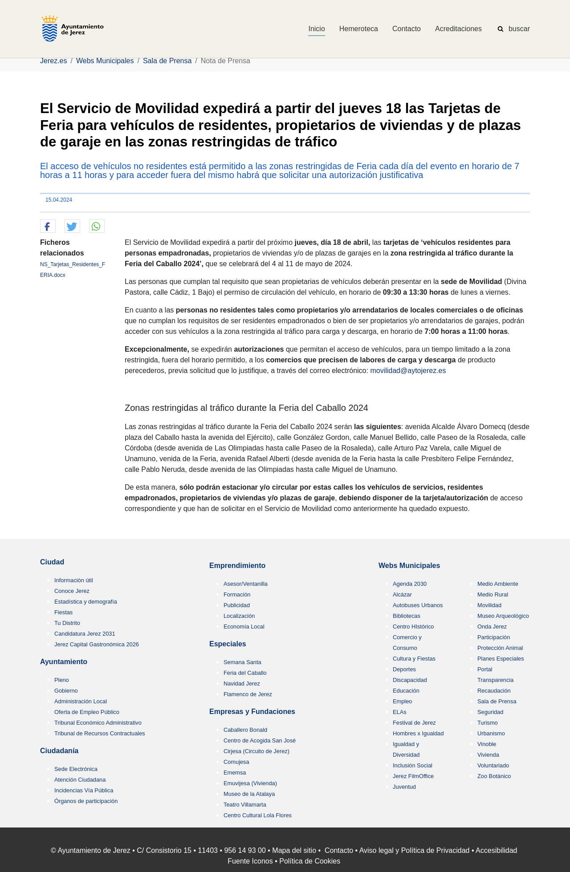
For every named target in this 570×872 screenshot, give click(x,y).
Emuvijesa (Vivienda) (250, 783)
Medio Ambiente (497, 583)
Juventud (404, 786)
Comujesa (236, 761)
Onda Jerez (492, 626)
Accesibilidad (496, 850)
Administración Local (80, 701)
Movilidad (489, 605)
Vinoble (486, 744)
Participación (493, 637)
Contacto (339, 850)
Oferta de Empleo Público (86, 712)
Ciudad (52, 562)
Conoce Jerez (72, 591)
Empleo (402, 701)
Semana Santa (242, 662)
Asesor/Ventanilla (246, 583)
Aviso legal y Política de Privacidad (414, 850)
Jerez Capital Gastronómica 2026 (96, 644)
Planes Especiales (500, 658)
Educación (406, 690)
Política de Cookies (309, 861)
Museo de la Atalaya (249, 794)
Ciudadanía (59, 750)
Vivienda (488, 754)
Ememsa (235, 772)
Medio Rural (492, 594)
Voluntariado (493, 765)
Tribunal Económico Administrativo (98, 722)
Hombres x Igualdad (418, 733)
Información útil (73, 580)
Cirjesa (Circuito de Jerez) (256, 751)
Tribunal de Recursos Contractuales (99, 733)
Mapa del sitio (294, 850)
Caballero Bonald (245, 729)
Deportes (404, 669)
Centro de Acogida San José (260, 740)
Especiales (227, 644)
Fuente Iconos (250, 861)
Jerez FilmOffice (413, 776)
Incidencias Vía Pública (83, 790)
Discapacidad (410, 680)
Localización (239, 615)
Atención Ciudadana (80, 779)
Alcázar (402, 594)
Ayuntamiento (63, 661)
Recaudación (494, 690)
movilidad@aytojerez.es (408, 370)
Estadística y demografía (85, 601)
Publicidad (237, 605)
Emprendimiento (237, 565)
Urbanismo (491, 733)
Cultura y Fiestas (414, 658)
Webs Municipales (409, 565)
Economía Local (244, 626)
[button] (48, 226)
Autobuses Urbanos (418, 605)
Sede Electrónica (76, 769)
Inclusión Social (412, 765)
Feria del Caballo (245, 672)
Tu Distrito (67, 623)
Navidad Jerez (242, 683)
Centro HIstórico (413, 626)
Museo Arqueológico (503, 615)
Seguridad (490, 712)
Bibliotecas (406, 615)
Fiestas (63, 612)
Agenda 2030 (410, 583)
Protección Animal (500, 648)
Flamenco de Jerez (248, 694)
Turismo (487, 722)
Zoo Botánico (494, 776)
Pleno (61, 680)
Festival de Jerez (414, 722)
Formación (237, 594)
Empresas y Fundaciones (252, 711)
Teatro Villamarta (245, 804)
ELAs (400, 712)
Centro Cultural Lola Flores (258, 815)
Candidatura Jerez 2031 (84, 633)
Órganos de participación (86, 801)
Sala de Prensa (497, 701)
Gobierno (66, 690)
